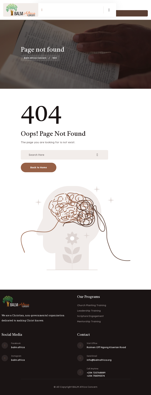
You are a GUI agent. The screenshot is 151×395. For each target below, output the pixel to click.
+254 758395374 (96, 375)
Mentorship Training (89, 321)
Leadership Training (89, 310)
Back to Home (38, 167)
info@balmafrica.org (99, 359)
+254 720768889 (96, 372)
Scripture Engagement (90, 316)
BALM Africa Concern (84, 386)
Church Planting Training (91, 305)
